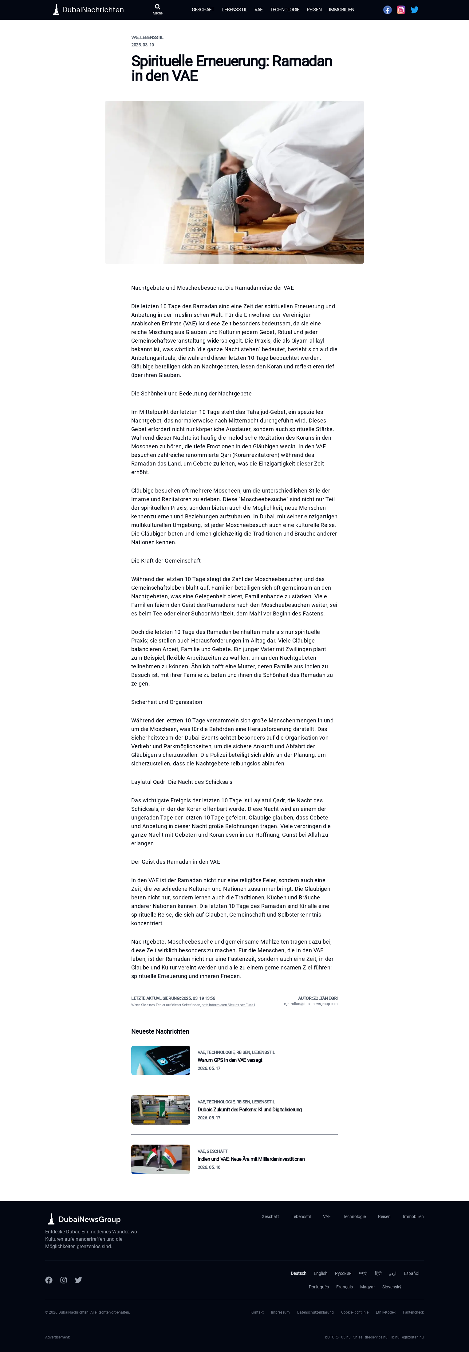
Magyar (367, 1286)
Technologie (284, 10)
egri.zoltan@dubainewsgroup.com (311, 1004)
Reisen (314, 10)
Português (319, 1286)
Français (344, 1286)
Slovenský (391, 1286)
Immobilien (341, 10)
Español (411, 1273)
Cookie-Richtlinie (354, 1312)
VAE (258, 10)
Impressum (280, 1312)
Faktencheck (413, 1312)
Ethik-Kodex (386, 1312)
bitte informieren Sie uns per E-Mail (228, 1005)
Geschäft (203, 10)
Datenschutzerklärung (315, 1312)
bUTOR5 (332, 1337)
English (321, 1273)
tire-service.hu (376, 1337)
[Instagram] (63, 1280)
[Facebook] (49, 1280)
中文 (363, 1273)
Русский (343, 1273)
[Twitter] (78, 1280)
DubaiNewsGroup (90, 1219)
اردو (392, 1273)
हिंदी (378, 1273)
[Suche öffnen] (158, 10)
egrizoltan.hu (413, 1337)
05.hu (346, 1337)
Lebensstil (234, 10)
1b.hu (395, 1337)
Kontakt (257, 1312)
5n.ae (357, 1337)
